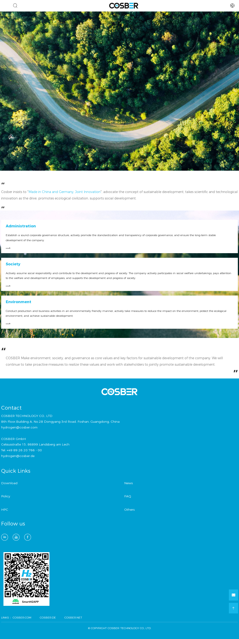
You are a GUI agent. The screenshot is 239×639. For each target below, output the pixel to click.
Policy (5, 496)
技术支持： (114, 633)
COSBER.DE (48, 617)
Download (9, 483)
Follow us (13, 524)
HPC (4, 509)
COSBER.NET (73, 617)
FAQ (127, 496)
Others (129, 509)
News (128, 483)
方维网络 (126, 633)
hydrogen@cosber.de (18, 456)
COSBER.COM (22, 617)
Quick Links (15, 471)
